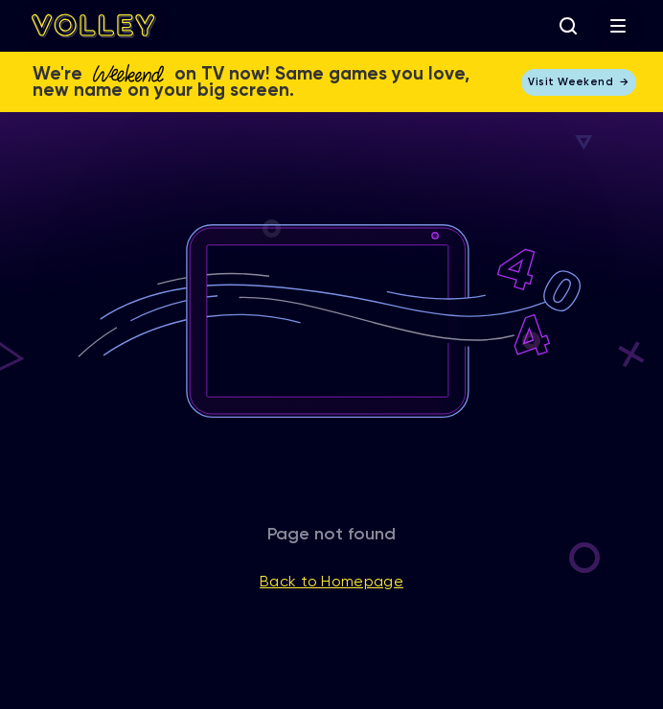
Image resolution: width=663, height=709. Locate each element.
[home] (94, 26)
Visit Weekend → (578, 82)
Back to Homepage (331, 582)
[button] (618, 26)
